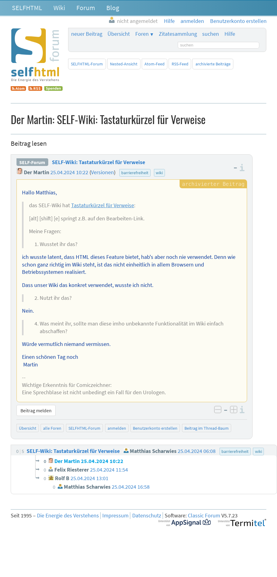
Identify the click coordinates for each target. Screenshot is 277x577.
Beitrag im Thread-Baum (206, 428)
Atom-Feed (154, 64)
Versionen (102, 172)
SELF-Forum (32, 162)
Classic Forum (204, 515)
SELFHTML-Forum (87, 64)
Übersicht (119, 34)
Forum (85, 7)
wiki (159, 172)
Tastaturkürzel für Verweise (102, 205)
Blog (112, 7)
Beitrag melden (36, 410)
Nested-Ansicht (123, 64)
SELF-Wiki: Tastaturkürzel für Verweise (98, 162)
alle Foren (52, 428)
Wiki (59, 7)
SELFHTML (27, 7)
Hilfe (229, 34)
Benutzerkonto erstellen (155, 428)
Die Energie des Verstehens (68, 515)
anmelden (117, 428)
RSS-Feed (180, 64)
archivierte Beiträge (213, 64)
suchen (210, 34)
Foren (142, 34)
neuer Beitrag (86, 34)
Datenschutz (146, 515)
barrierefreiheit (134, 172)
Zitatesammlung (178, 34)
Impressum (115, 515)
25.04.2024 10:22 (69, 172)
